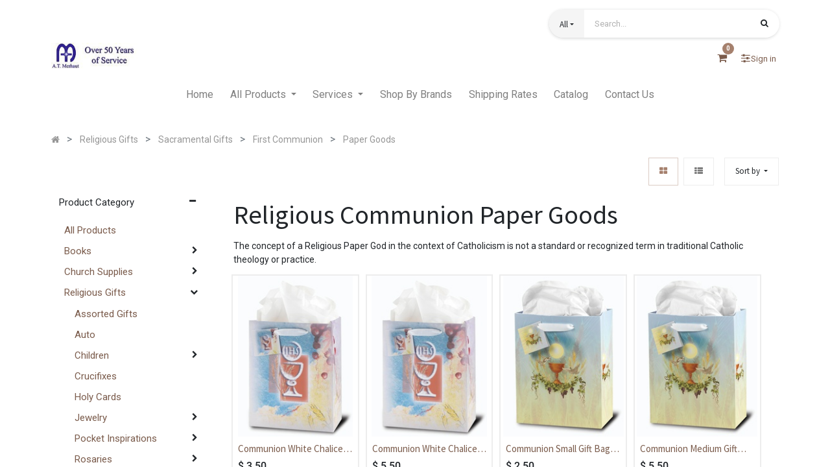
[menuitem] (200, 94)
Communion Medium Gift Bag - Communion (688, 449)
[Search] (764, 25)
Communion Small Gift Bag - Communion (560, 449)
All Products (90, 230)
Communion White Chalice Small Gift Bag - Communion (293, 449)
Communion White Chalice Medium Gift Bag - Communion (424, 449)
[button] (566, 24)
